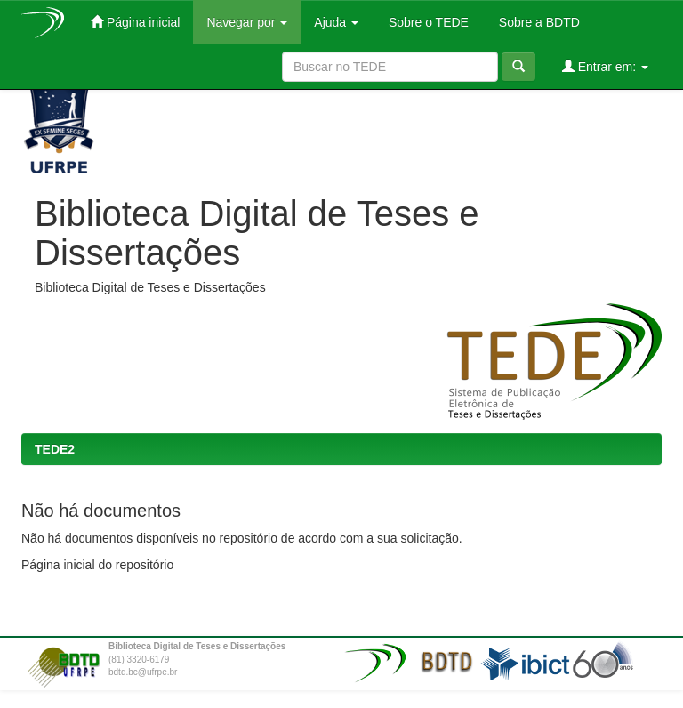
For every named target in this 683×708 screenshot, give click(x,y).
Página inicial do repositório (97, 565)
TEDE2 (55, 449)
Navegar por (246, 22)
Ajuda (336, 22)
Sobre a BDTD (537, 22)
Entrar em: (605, 66)
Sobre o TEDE (427, 22)
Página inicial (135, 21)
